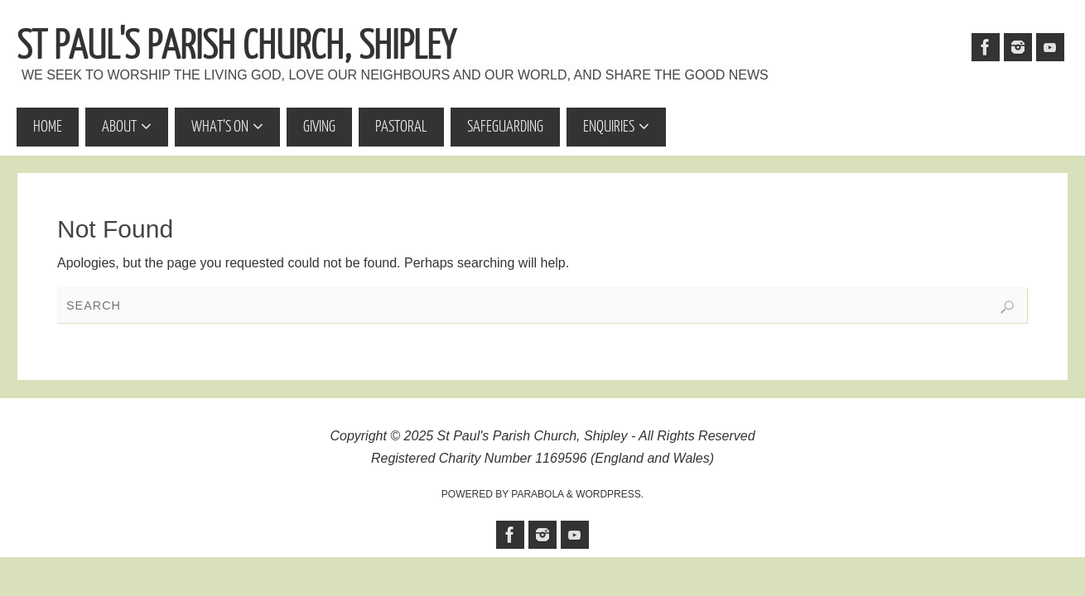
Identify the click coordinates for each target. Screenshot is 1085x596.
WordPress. (610, 494)
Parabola (537, 494)
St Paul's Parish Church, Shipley (236, 46)
